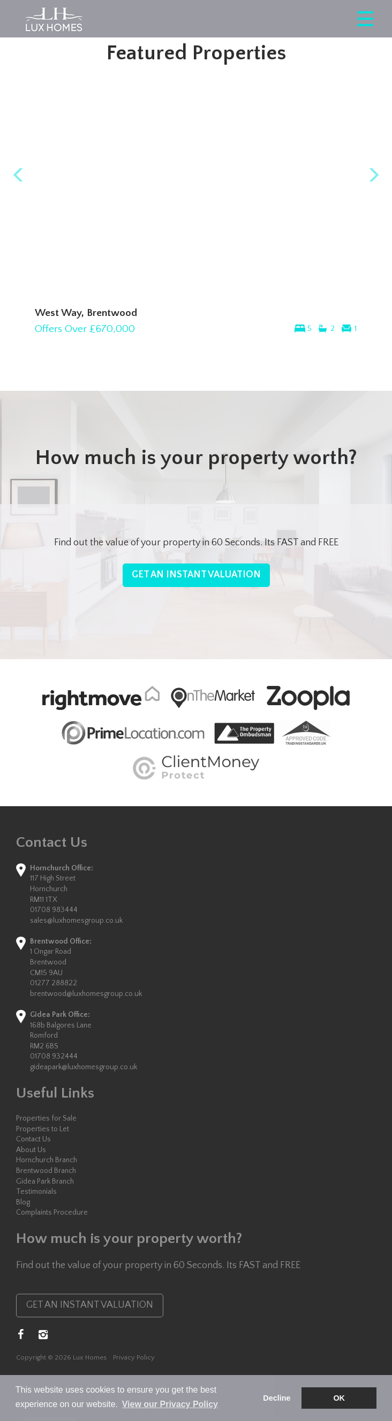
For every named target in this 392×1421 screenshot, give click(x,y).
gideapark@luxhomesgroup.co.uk (83, 1067)
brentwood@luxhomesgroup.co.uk (86, 994)
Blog (23, 1202)
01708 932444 (54, 1056)
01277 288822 (53, 983)
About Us (31, 1150)
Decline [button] (276, 1398)
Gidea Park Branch (45, 1181)
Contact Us (33, 1139)
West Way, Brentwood (86, 313)
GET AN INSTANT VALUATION (196, 574)
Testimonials (36, 1191)
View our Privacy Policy (170, 1404)
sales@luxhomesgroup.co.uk (76, 920)
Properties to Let (42, 1129)
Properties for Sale (46, 1118)
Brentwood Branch (46, 1171)
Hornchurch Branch (46, 1160)
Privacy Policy (134, 1357)
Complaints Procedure (52, 1212)
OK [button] (339, 1398)
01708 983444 (54, 910)
